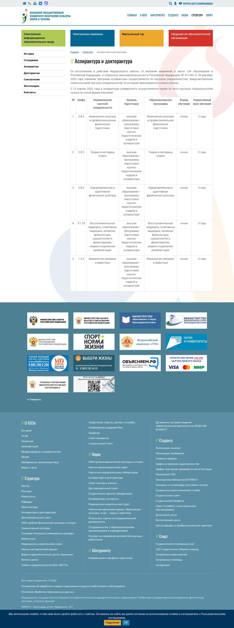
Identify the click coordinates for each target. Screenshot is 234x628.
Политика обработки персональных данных (47, 591)
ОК (126, 622)
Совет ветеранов (99, 438)
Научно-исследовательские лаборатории (113, 472)
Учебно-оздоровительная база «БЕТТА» (44, 565)
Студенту (173, 15)
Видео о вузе (29, 467)
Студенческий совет (101, 443)
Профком (94, 432)
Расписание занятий (168, 448)
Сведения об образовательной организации (190, 36)
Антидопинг (163, 565)
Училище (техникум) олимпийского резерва (47, 533)
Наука (185, 15)
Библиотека (28, 538)
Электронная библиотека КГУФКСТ (177, 479)
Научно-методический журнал (39, 549)
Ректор (25, 485)
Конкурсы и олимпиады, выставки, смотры (182, 484)
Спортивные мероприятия (171, 554)
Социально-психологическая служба (178, 490)
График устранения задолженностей (177, 464)
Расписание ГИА (166, 474)
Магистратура (29, 507)
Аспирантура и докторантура (38, 512)
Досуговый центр (166, 514)
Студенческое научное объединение (110, 493)
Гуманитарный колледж (35, 528)
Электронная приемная (88, 34)
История (26, 430)
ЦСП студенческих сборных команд (177, 549)
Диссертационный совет (36, 517)
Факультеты (28, 496)
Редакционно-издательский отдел (41, 543)
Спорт (209, 15)
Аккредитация (29, 446)
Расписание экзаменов (170, 453)
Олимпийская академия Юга (105, 427)
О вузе (143, 15)
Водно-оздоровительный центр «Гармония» (47, 554)
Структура (197, 15)
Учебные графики (166, 458)
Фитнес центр (29, 559)
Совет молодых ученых (103, 483)
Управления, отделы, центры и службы (112, 422)
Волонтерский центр (168, 520)
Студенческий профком (170, 500)
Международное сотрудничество (41, 451)
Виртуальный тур (133, 34)
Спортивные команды (169, 559)
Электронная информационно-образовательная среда (39, 38)
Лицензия (27, 441)
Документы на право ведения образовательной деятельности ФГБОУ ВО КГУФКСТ (181, 426)
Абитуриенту (157, 15)
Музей (25, 456)
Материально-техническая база (40, 462)
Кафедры (26, 501)
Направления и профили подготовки (111, 558)
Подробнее (112, 622)
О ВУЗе (30, 423)
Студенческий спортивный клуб (175, 543)
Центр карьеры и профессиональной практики (184, 525)
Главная (132, 15)
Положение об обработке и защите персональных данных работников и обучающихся (73, 586)
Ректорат (26, 491)
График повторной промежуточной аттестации (184, 469)
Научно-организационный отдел (108, 467)
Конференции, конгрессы (104, 498)
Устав (24, 435)
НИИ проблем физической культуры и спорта (48, 522)
